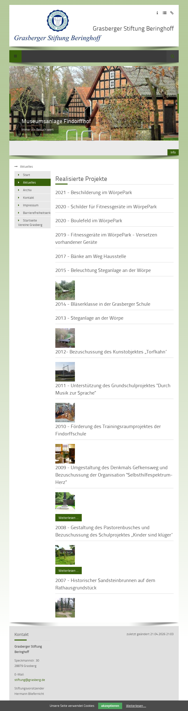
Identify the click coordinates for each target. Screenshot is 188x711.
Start (26, 175)
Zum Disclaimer (172, 13)
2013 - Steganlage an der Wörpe (89, 317)
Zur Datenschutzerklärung (165, 13)
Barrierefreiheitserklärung (37, 212)
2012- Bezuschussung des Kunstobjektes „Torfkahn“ (111, 351)
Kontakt (28, 197)
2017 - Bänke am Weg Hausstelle (90, 256)
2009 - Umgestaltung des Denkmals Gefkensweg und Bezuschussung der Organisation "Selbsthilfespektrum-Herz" (114, 474)
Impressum (30, 205)
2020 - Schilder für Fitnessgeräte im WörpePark (106, 206)
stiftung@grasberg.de (29, 679)
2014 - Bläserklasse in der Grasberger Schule (102, 303)
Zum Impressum (157, 13)
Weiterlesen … (67, 517)
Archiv (27, 190)
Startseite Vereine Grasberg (30, 222)
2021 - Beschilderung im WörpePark (93, 192)
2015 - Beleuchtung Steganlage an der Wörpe (103, 270)
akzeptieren (110, 706)
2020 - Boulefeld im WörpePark (88, 220)
